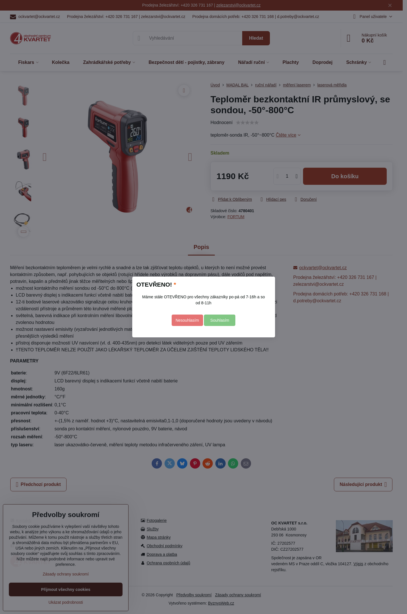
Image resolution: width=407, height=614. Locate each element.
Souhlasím (219, 320)
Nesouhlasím (187, 320)
